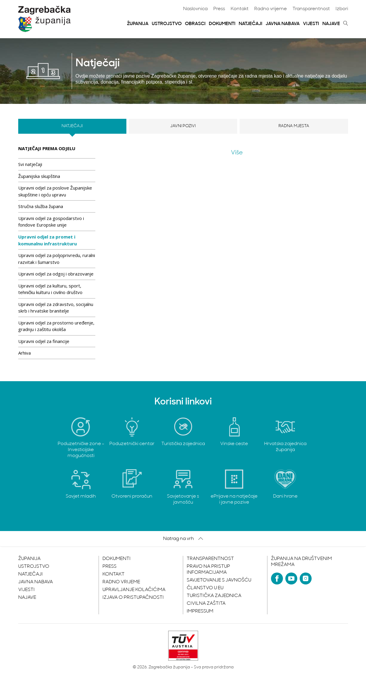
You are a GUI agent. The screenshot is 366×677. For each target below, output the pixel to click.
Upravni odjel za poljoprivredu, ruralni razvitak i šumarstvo (56, 258)
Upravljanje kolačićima (134, 589)
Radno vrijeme (270, 9)
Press (219, 9)
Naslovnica (195, 9)
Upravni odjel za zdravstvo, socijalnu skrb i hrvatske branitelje (55, 307)
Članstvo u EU (205, 588)
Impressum (200, 611)
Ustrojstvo (167, 23)
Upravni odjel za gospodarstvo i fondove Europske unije (51, 221)
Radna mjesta (293, 126)
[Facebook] (277, 578)
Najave (331, 23)
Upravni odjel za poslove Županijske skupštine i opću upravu (55, 191)
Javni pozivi (183, 126)
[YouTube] (291, 578)
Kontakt (240, 9)
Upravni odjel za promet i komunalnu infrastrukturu (47, 240)
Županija (137, 23)
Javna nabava (283, 23)
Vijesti (311, 23)
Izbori (342, 9)
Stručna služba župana (40, 206)
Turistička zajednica (214, 595)
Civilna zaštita (206, 603)
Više (237, 153)
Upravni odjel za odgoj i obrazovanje (56, 274)
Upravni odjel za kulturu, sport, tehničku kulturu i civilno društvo (50, 289)
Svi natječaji (30, 164)
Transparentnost (311, 9)
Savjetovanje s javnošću (219, 580)
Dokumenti (222, 23)
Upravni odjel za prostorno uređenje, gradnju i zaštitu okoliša (56, 326)
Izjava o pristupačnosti (133, 597)
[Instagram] (306, 578)
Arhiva (24, 353)
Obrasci (195, 23)
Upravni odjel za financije (43, 341)
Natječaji (250, 23)
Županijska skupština (39, 176)
